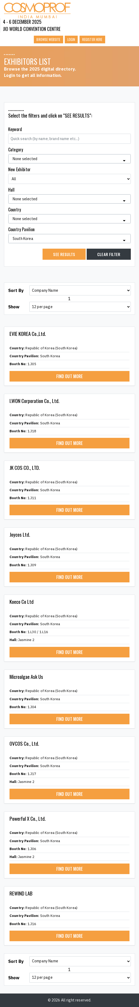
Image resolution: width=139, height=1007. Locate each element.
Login (71, 39)
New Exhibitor (19, 169)
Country (14, 209)
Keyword (15, 129)
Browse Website (48, 39)
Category (15, 149)
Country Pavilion (21, 229)
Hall (11, 190)
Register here (92, 39)
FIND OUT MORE (69, 376)
